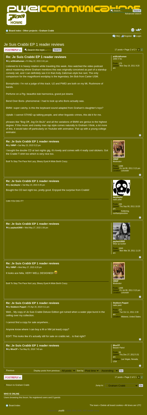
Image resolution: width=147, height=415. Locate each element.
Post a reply (13, 49)
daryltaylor (15, 185)
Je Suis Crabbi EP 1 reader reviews (34, 44)
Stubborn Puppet (18, 307)
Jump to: (100, 385)
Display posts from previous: (55, 370)
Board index (15, 30)
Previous (10, 370)
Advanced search (133, 13)
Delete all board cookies (111, 405)
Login (138, 36)
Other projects (30, 30)
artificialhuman (17, 61)
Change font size (138, 30)
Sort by (88, 370)
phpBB (61, 411)
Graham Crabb (46, 30)
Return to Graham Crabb (17, 385)
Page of (130, 49)
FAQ (118, 36)
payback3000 (16, 228)
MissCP (14, 349)
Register (128, 36)
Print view (133, 30)
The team (94, 405)
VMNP (13, 145)
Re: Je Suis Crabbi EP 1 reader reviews (36, 57)
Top (140, 135)
